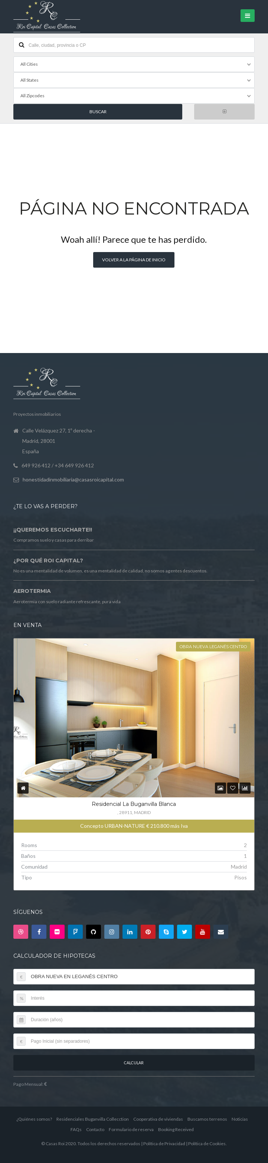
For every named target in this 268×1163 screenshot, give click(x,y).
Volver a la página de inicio (134, 259)
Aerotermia (32, 590)
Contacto (95, 1128)
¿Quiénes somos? (34, 1118)
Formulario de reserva (131, 1128)
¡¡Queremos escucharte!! (52, 529)
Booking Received (176, 1128)
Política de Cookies (207, 1143)
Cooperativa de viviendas (158, 1118)
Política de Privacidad (164, 1143)
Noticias (240, 1118)
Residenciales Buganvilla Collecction (92, 1118)
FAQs (76, 1128)
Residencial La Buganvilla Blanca (134, 803)
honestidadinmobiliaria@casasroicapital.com (73, 479)
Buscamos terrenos (207, 1118)
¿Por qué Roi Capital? (48, 559)
